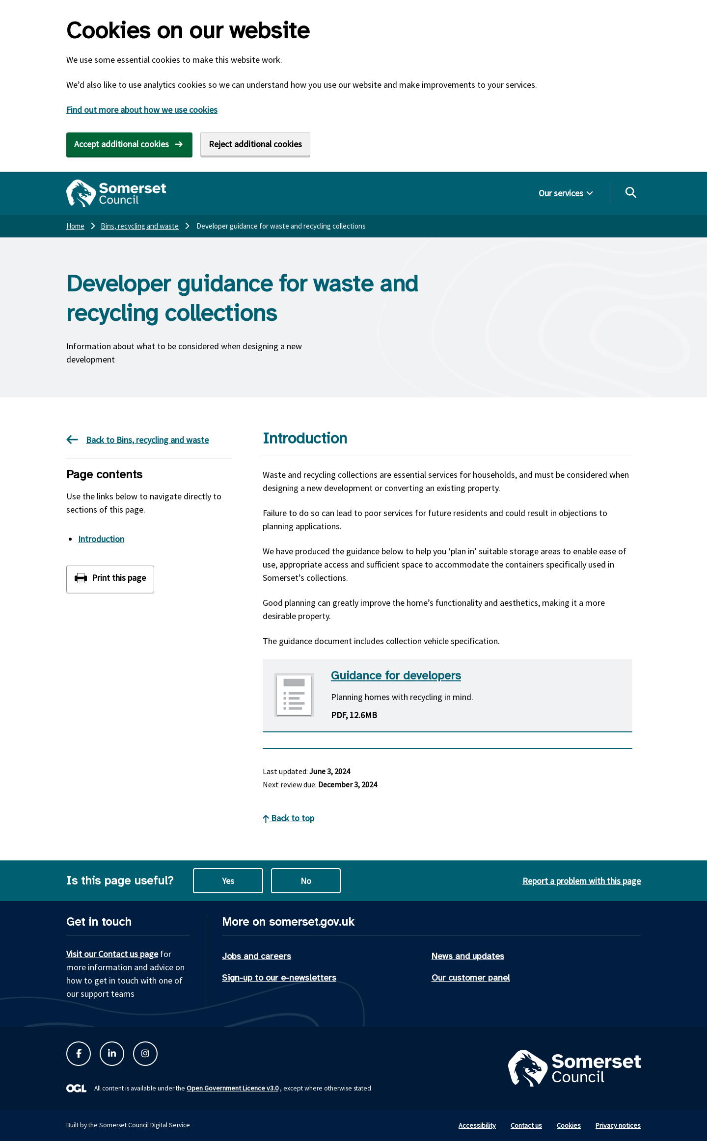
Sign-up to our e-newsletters (279, 977)
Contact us (526, 1125)
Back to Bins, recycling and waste (137, 439)
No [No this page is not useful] (305, 880)
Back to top (288, 818)
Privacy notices (618, 1125)
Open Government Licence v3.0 (232, 1088)
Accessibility (477, 1125)
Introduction (101, 539)
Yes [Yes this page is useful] (228, 880)
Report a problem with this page (581, 880)
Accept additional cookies (121, 144)
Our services (561, 193)
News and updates (468, 956)
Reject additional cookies (255, 144)
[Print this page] (110, 579)
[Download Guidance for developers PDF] (447, 695)
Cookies (569, 1125)
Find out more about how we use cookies (142, 109)
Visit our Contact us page (112, 953)
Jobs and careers (256, 956)
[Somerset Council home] (116, 193)
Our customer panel (471, 977)
